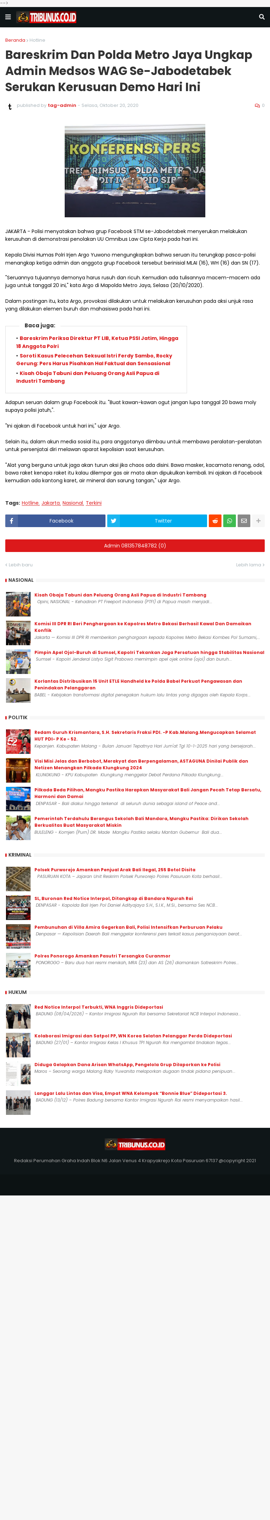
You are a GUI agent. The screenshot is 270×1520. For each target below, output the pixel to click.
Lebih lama (248, 565)
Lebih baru (21, 565)
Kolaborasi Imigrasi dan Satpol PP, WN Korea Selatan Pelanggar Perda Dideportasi (133, 1036)
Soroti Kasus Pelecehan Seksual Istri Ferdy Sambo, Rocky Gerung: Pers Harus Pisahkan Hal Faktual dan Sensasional (94, 359)
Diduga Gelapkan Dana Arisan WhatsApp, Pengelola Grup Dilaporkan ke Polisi (127, 1065)
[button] (8, 17)
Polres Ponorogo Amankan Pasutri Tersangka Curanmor (102, 956)
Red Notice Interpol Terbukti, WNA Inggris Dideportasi (98, 1007)
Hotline (37, 40)
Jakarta (50, 503)
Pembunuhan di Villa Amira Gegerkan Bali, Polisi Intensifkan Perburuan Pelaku (128, 927)
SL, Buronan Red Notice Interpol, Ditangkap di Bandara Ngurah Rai (113, 898)
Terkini (94, 503)
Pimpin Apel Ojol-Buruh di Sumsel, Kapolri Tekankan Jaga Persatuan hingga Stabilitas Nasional (149, 652)
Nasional (73, 503)
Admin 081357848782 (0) (135, 545)
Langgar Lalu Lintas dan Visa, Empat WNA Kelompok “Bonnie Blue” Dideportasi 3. (130, 1093)
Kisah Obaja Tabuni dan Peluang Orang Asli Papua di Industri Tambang (120, 595)
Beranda (15, 40)
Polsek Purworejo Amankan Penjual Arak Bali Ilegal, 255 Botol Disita (114, 870)
